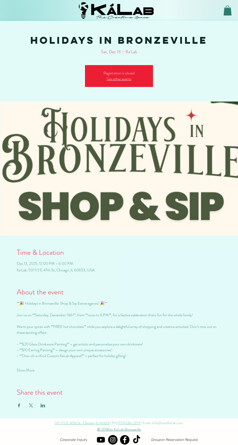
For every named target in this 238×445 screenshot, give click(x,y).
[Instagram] (113, 440)
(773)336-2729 (129, 423)
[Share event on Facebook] (19, 405)
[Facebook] (124, 440)
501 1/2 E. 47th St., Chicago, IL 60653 (82, 423)
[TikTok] (136, 440)
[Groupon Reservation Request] (174, 440)
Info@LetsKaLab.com (167, 423)
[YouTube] (101, 440)
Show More (25, 370)
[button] (227, 11)
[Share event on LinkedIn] (43, 405)
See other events (119, 79)
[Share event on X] (31, 405)
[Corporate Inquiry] (73, 440)
